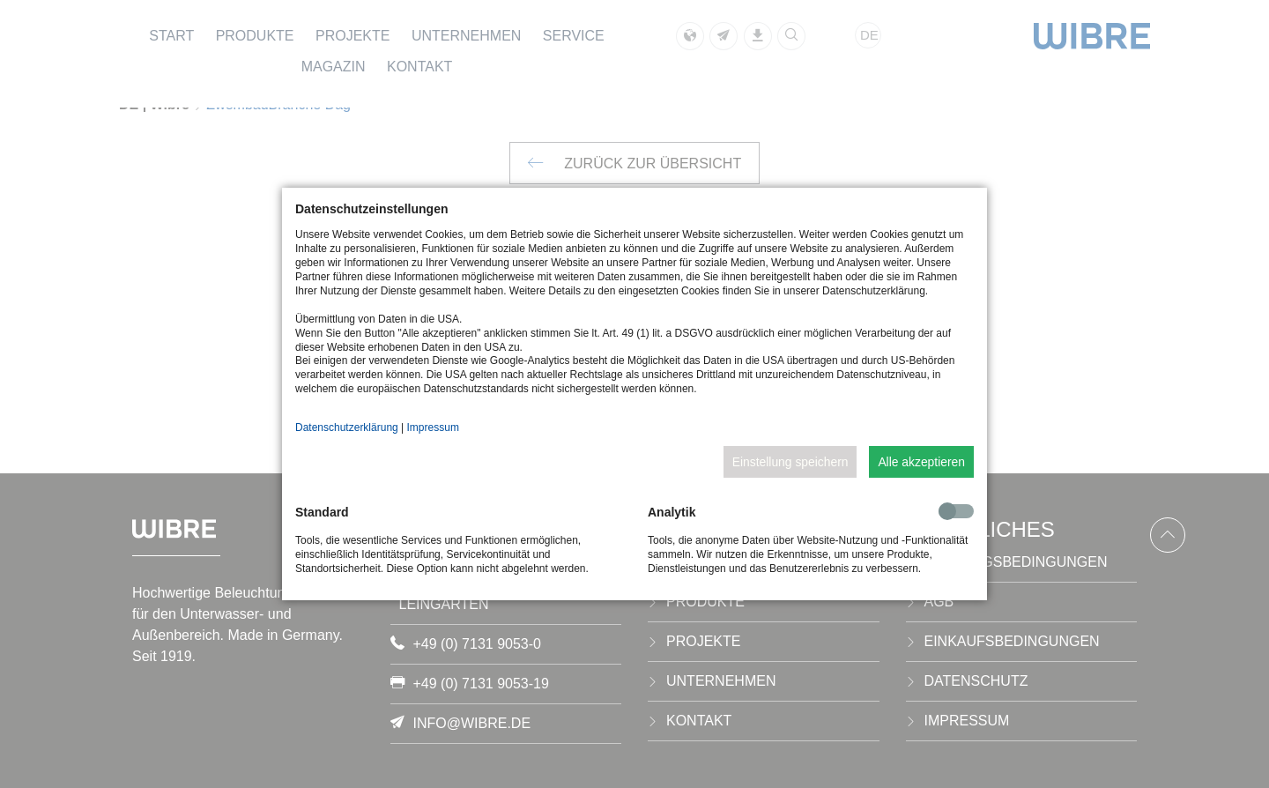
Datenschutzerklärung (346, 427)
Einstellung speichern (790, 462)
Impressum (433, 427)
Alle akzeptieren (921, 462)
